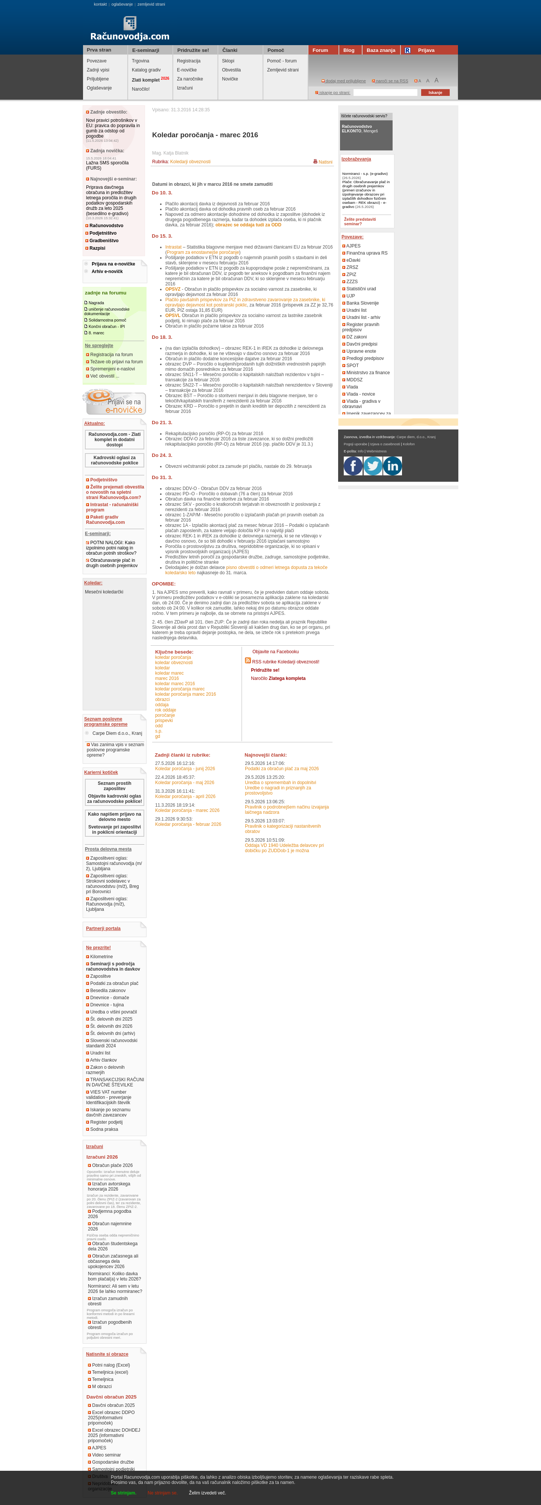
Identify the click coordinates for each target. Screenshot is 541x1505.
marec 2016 (167, 678)
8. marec (96, 333)
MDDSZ (352, 379)
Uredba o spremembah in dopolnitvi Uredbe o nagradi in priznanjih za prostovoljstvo (280, 788)
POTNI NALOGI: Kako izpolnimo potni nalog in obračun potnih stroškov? (111, 548)
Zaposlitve (98, 976)
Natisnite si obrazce (107, 1354)
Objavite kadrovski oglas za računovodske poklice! (114, 798)
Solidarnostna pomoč (107, 320)
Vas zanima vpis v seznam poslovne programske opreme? (115, 750)
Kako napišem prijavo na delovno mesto (114, 817)
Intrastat (173, 247)
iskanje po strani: (333, 92)
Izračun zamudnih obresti (108, 1301)
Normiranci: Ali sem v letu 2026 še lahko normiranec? (115, 1288)
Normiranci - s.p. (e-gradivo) (365, 173)
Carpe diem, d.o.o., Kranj (416, 437)
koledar (162, 668)
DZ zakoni (354, 337)
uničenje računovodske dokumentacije (107, 311)
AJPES (97, 1447)
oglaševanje (122, 4)
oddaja (162, 704)
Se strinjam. (123, 1493)
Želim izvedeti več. (207, 1493)
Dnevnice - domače (107, 997)
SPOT (350, 365)
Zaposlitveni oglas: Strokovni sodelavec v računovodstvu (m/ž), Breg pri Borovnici (112, 883)
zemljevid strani (151, 4)
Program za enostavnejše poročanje (203, 252)
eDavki (351, 260)
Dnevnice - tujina (105, 1004)
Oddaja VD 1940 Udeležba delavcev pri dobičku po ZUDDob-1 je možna (284, 848)
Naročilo (278, 678)
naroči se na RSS (390, 81)
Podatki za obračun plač (112, 983)
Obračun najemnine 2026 (109, 1226)
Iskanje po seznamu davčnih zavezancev (108, 1112)
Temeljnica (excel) (108, 1372)
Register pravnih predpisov (360, 327)
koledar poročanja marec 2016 (185, 694)
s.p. (158, 731)
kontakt (100, 4)
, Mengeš (360, 128)
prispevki (164, 720)
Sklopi (228, 61)
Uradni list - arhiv (361, 317)
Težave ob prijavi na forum (114, 361)
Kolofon (409, 444)
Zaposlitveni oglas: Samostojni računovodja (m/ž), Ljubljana (114, 863)
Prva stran (99, 50)
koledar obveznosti (174, 662)
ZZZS (350, 281)
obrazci (162, 699)
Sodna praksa (102, 1129)
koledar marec (169, 673)
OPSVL (173, 315)
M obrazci (100, 1386)
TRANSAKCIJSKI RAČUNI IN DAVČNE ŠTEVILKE (115, 1082)
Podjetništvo (100, 233)
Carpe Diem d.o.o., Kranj (113, 733)
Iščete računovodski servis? (364, 116)
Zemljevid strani (283, 70)
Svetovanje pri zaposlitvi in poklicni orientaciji (114, 829)
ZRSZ (350, 267)
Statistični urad (359, 288)
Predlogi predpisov (363, 358)
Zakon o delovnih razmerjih (105, 1070)
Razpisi (95, 248)
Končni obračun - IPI (107, 326)
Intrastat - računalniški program (112, 507)
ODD (159, 725)
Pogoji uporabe (355, 444)
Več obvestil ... (102, 376)
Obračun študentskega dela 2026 (113, 1246)
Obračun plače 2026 (110, 1165)
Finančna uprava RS (365, 253)
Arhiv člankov (101, 1060)
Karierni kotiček (101, 772)
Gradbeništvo (102, 240)
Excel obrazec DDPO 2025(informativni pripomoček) (111, 1418)
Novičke (230, 79)
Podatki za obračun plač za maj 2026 (282, 768)
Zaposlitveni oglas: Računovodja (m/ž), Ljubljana (107, 904)
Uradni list (98, 1053)
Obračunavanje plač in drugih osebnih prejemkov (112, 563)
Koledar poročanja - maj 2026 (184, 782)
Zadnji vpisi (98, 70)
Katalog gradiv (146, 70)
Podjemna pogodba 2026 (109, 1214)
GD (157, 736)
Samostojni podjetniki (111, 1469)
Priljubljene (98, 79)
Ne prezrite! (98, 947)
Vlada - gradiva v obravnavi (361, 404)
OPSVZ (173, 289)
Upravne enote (359, 351)
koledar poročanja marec (180, 689)
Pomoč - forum (282, 61)
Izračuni (185, 88)
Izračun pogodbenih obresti (110, 1325)
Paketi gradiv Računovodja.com (105, 519)
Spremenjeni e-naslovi (110, 369)
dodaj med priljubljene (344, 81)
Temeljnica (100, 1379)
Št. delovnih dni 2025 (109, 1019)
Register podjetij (104, 1122)
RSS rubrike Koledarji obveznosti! (285, 662)
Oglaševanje (99, 88)
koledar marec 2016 (175, 683)
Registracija (189, 61)
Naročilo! (141, 89)
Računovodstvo (104, 225)
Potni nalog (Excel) (109, 1365)
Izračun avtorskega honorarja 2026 (109, 1186)
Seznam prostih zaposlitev (114, 786)
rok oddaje (165, 710)
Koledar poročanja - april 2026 (185, 796)
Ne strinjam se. (163, 1493)
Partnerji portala (103, 928)
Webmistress (377, 451)
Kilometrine (99, 956)
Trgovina (140, 61)
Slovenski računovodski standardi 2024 (112, 1043)
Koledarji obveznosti (190, 161)
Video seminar (104, 1455)
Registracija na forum (109, 354)
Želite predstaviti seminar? (360, 221)
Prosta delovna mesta (108, 849)
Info (361, 451)
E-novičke (187, 70)
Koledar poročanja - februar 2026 (188, 824)
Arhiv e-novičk (107, 271)
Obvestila (231, 70)
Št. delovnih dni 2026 (109, 1026)
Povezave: (353, 237)
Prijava (421, 50)
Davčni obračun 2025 (111, 1405)
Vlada (350, 387)
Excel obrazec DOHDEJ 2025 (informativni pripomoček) (114, 1435)
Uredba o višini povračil (111, 1012)
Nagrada (96, 302)
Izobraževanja (356, 159)
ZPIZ (349, 274)
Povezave (97, 61)
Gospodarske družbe (111, 1462)
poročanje (165, 715)
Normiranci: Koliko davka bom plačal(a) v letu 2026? (114, 1276)
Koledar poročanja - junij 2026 (185, 768)
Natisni (325, 162)
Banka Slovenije (360, 303)
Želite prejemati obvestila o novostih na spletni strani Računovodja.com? (115, 492)
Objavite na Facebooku (275, 651)
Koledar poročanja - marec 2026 (187, 810)
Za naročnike (190, 79)
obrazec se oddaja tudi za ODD (248, 225)
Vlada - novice (358, 394)
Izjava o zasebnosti (385, 444)
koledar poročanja (173, 657)
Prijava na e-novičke (113, 264)
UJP (348, 296)
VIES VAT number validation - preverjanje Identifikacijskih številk (108, 1097)
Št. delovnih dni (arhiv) (110, 1033)
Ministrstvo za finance (366, 372)
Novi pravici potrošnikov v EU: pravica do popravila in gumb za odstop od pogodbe (113, 128)
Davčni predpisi (359, 344)
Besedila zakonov (105, 990)
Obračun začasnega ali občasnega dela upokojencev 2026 (113, 1261)
